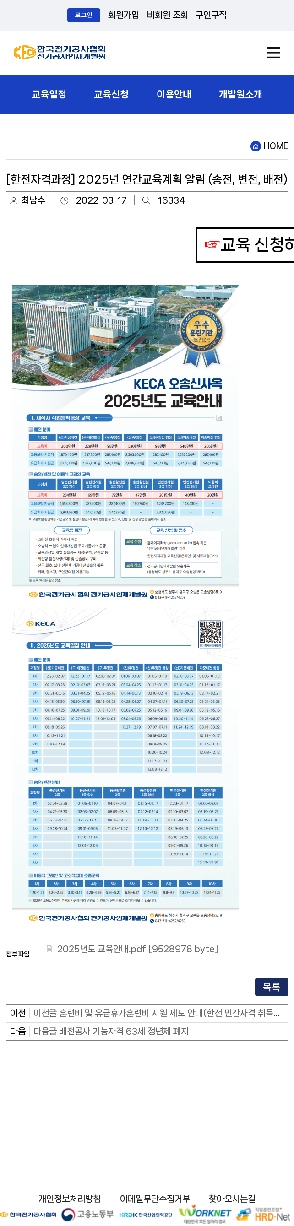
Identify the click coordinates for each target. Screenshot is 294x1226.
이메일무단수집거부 (155, 1199)
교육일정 (49, 94)
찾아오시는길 (232, 1199)
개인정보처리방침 (69, 1199)
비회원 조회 (167, 15)
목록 (271, 987)
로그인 (84, 14)
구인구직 (211, 15)
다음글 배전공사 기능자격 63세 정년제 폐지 (111, 1031)
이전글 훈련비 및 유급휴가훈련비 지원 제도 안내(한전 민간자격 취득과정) (162, 1013)
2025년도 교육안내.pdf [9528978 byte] (137, 949)
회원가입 (123, 15)
